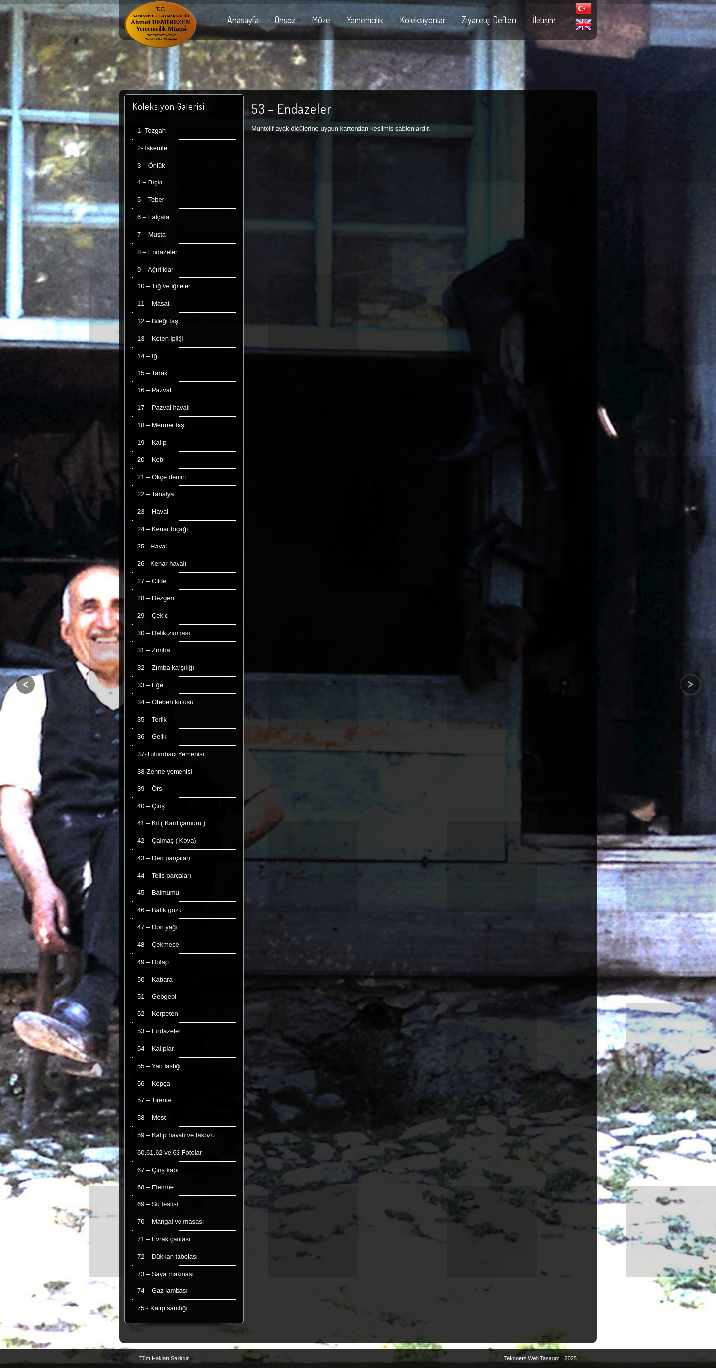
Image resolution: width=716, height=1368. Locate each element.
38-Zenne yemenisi (164, 771)
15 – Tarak (152, 373)
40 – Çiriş (151, 806)
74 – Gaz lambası (162, 1290)
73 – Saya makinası (165, 1273)
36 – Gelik (152, 736)
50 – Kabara (155, 979)
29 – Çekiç (152, 615)
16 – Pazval (154, 390)
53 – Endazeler (158, 1031)
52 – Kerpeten (157, 1013)
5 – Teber (150, 199)
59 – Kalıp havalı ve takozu (176, 1135)
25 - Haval (152, 546)
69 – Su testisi (157, 1204)
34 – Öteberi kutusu (165, 702)
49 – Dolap (153, 962)
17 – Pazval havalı (163, 407)
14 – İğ (147, 356)
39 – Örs (149, 788)
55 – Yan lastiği (159, 1066)
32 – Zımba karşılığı (165, 667)
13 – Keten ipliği (160, 338)
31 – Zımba (153, 650)
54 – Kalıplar (155, 1048)
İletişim (544, 19)
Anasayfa (243, 19)
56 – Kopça (153, 1083)
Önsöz (285, 19)
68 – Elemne (155, 1187)
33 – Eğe (150, 685)
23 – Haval (152, 511)
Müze (321, 19)
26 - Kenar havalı (161, 563)
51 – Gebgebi (156, 996)
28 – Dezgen (155, 598)
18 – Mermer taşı (161, 425)
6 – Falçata (153, 217)
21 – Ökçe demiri (161, 477)
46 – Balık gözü (159, 909)
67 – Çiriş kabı (158, 1170)
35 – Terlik (152, 719)
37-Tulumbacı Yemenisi (170, 754)
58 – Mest (151, 1117)
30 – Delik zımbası (163, 633)
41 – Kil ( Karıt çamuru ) (171, 823)
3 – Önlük (151, 165)
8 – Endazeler (157, 252)
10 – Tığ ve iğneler (163, 286)
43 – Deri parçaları (163, 858)
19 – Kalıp (152, 442)
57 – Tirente (154, 1100)
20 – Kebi (151, 459)
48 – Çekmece (158, 944)
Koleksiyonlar (423, 19)
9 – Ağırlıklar (155, 269)
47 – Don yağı (157, 927)
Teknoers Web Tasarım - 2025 (540, 1358)
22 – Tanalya (155, 494)
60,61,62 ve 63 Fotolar (169, 1152)
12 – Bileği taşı (158, 321)
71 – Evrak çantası (164, 1239)
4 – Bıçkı (150, 182)
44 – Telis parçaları (164, 875)
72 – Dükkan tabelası (167, 1256)
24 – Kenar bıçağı (162, 529)
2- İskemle (152, 148)
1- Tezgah (151, 130)
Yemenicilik (365, 19)
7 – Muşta (151, 234)
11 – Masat (153, 303)
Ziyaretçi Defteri (489, 19)
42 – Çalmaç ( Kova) (166, 840)
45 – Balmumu (158, 892)
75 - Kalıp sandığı (162, 1308)
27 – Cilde (152, 581)
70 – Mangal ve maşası (170, 1221)
